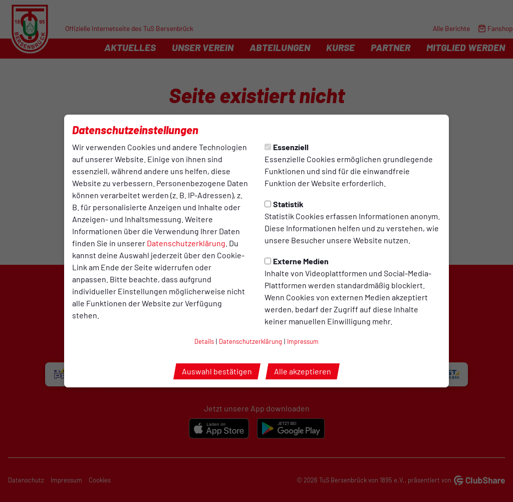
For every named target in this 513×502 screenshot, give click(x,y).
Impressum (303, 341)
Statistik (284, 204)
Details (204, 341)
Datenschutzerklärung (186, 243)
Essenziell (287, 147)
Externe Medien (297, 261)
